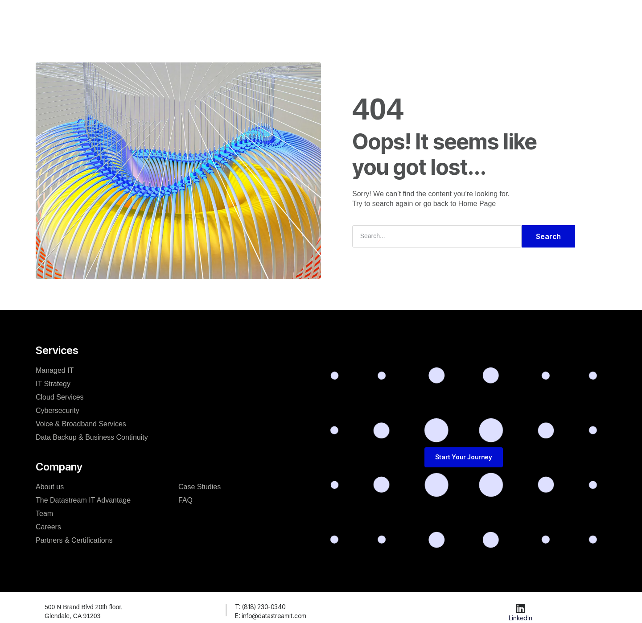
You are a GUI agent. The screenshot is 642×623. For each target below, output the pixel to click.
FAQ (410, 15)
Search (548, 236)
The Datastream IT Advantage (83, 500)
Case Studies (292, 15)
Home (153, 15)
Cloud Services (60, 397)
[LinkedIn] (520, 608)
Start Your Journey (359, 15)
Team (44, 513)
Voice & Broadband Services (81, 424)
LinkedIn (520, 618)
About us (50, 487)
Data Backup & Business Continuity (92, 437)
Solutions (192, 15)
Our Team (238, 15)
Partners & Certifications (74, 540)
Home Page (477, 203)
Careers (48, 527)
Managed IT (55, 370)
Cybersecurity (57, 410)
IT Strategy (53, 384)
